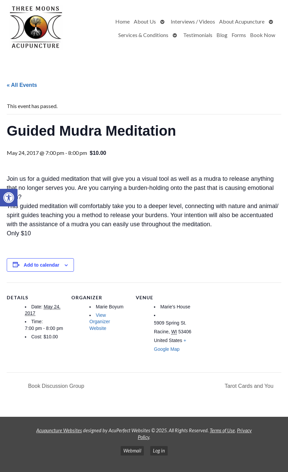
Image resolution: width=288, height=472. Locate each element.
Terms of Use (222, 430)
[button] (8, 197)
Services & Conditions (143, 35)
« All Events (22, 85)
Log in (159, 450)
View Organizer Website (99, 321)
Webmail (132, 450)
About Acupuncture (241, 21)
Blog (222, 35)
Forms (239, 35)
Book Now (262, 35)
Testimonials (197, 35)
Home (122, 21)
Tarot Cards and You (250, 386)
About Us (145, 21)
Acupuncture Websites (59, 430)
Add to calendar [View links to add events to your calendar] (41, 265)
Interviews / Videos (193, 21)
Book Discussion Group (55, 386)
